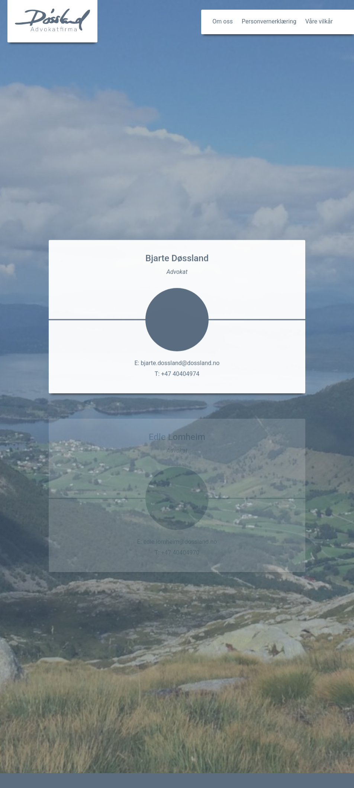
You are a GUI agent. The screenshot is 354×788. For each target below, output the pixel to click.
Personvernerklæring (269, 21)
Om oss (222, 21)
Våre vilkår (319, 21)
